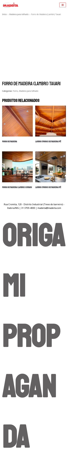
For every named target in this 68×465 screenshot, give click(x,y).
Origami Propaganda (33, 336)
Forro (15, 91)
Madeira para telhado (19, 14)
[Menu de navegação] (62, 5)
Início (4, 14)
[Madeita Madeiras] (10, 5)
